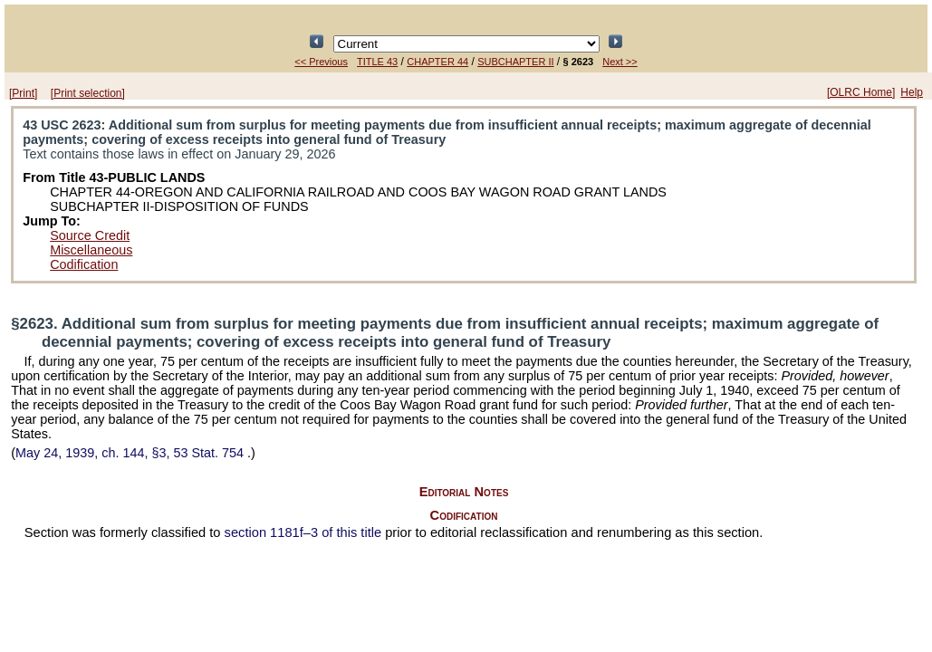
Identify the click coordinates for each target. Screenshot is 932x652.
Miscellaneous (91, 250)
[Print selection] (88, 93)
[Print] (23, 93)
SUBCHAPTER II (515, 61)
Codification (84, 264)
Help (911, 92)
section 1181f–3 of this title (303, 532)
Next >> (620, 61)
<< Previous (321, 61)
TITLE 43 (377, 61)
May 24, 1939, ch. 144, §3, (131, 453)
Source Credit (90, 235)
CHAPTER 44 (437, 61)
